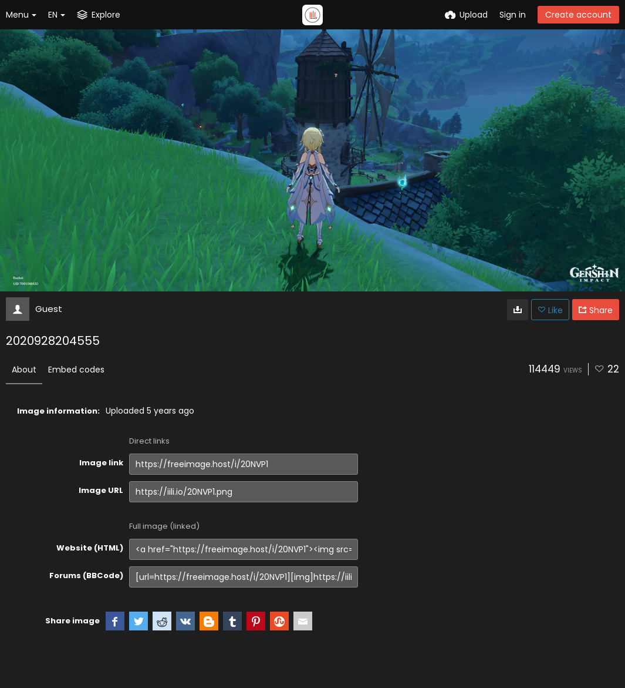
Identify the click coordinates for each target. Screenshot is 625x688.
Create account (578, 15)
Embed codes (76, 369)
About (24, 369)
